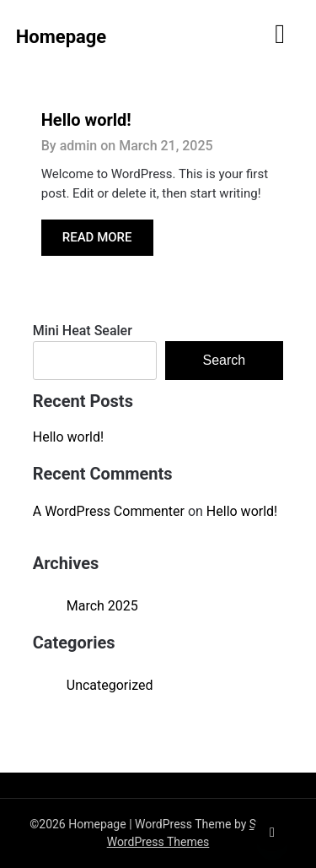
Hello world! (86, 120)
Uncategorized (110, 685)
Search (224, 360)
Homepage (61, 36)
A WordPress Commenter (109, 511)
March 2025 (102, 606)
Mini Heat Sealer (82, 331)
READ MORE (97, 237)
